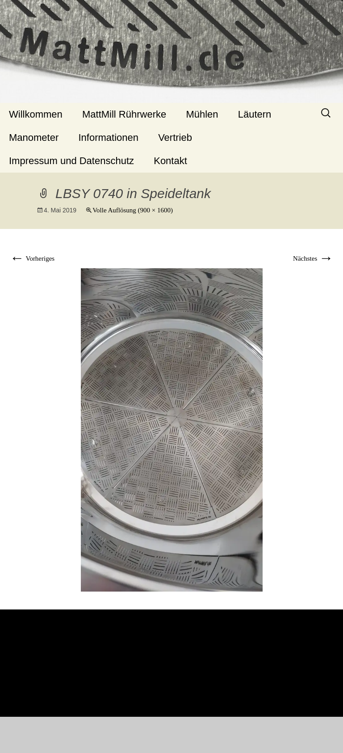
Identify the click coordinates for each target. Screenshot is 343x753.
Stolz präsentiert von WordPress (172, 736)
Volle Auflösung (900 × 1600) (132, 210)
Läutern (255, 114)
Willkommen (36, 114)
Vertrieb (175, 137)
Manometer (34, 137)
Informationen (108, 137)
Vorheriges (32, 258)
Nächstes (313, 258)
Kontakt (170, 160)
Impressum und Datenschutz (71, 160)
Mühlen (202, 114)
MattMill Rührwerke (124, 114)
